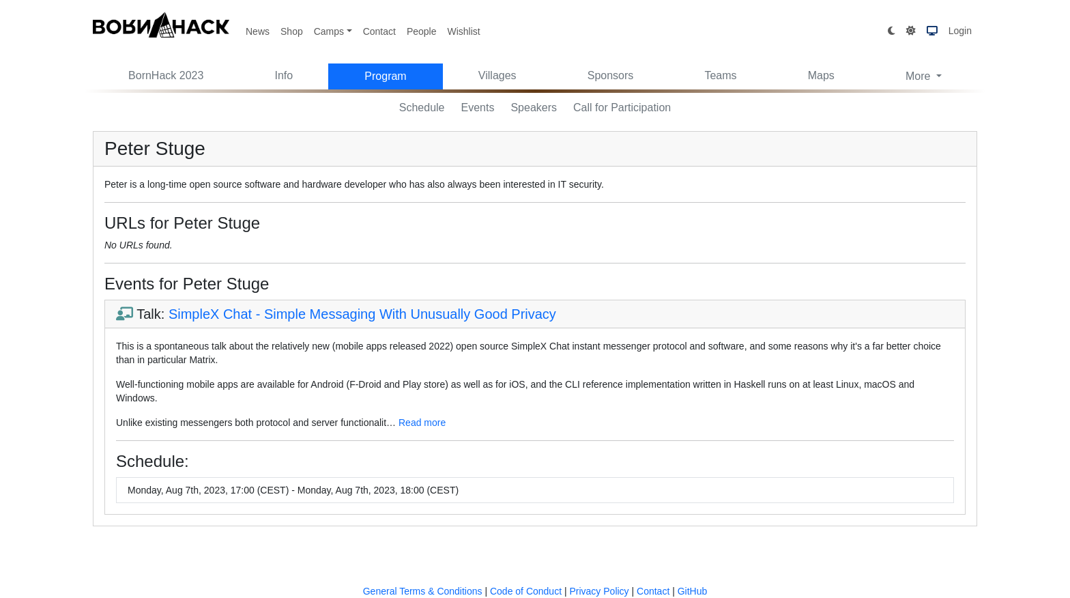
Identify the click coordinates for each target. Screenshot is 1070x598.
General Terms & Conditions (422, 591)
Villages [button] (497, 75)
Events (478, 107)
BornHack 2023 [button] (165, 75)
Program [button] (385, 76)
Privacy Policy (598, 591)
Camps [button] (329, 31)
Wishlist (463, 31)
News (258, 31)
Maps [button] (821, 75)
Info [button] (284, 75)
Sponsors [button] (611, 75)
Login (960, 30)
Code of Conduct (526, 591)
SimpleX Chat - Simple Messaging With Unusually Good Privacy (362, 314)
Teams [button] (720, 75)
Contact (379, 31)
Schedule (422, 107)
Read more (422, 422)
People (422, 31)
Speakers (533, 107)
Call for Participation (622, 107)
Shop (291, 31)
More (920, 76)
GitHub (693, 591)
